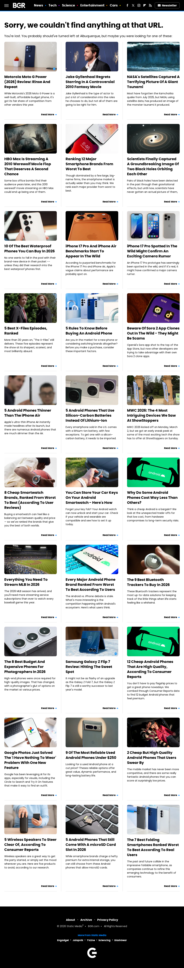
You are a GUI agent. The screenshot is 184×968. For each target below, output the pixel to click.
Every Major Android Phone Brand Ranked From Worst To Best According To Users (90, 584)
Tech (53, 5)
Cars (114, 5)
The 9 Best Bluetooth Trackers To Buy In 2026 (148, 582)
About (70, 920)
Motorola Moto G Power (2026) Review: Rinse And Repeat (27, 81)
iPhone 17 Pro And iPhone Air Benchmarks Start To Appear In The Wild (91, 251)
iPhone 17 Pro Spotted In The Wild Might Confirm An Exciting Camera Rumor (152, 251)
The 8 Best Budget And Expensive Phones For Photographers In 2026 (25, 666)
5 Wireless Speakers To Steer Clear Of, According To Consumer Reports (30, 844)
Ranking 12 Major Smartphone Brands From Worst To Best (89, 164)
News (38, 5)
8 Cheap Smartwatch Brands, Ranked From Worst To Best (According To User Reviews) (30, 500)
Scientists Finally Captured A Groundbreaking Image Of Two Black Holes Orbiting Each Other (153, 166)
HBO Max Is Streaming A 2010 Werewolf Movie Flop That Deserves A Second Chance (27, 166)
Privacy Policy (107, 920)
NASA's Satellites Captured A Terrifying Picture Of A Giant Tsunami (153, 81)
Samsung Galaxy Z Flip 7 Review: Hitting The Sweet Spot (89, 666)
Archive (86, 920)
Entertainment (92, 5)
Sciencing (104, 940)
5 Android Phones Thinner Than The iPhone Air (27, 413)
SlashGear (120, 940)
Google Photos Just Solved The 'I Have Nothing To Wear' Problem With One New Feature (30, 760)
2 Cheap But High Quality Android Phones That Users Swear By (151, 757)
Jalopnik (78, 940)
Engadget (63, 940)
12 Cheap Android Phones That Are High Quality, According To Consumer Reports (150, 669)
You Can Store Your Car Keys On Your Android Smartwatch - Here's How (92, 497)
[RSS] (150, 5)
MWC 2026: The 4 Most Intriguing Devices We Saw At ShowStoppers (151, 415)
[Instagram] (138, 5)
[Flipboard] (144, 5)
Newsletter (167, 5)
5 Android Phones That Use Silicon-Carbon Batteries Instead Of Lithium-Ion (90, 415)
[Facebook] (127, 5)
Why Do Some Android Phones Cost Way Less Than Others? (152, 497)
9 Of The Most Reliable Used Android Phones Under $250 (91, 755)
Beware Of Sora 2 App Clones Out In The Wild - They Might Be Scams (153, 333)
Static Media (74, 926)
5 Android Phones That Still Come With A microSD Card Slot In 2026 (91, 844)
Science (68, 5)
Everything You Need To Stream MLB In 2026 (26, 582)
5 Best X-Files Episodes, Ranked (25, 331)
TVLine (91, 940)
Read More (47, 114)
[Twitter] (133, 5)
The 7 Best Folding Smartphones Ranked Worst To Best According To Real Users (153, 847)
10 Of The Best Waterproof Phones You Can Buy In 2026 (29, 248)
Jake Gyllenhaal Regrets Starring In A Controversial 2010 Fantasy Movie (90, 81)
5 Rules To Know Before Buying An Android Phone (89, 331)
